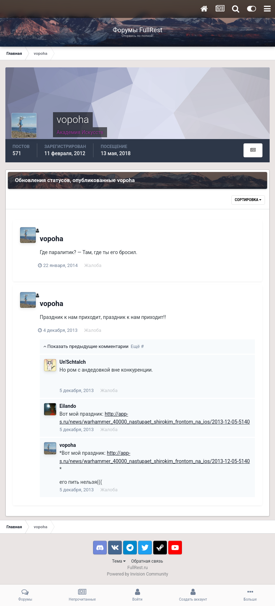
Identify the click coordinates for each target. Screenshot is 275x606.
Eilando (67, 406)
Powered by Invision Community (137, 574)
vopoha (51, 238)
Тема (119, 561)
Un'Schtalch (72, 362)
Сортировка (248, 200)
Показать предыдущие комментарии (93, 346)
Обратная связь (147, 561)
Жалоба (94, 265)
